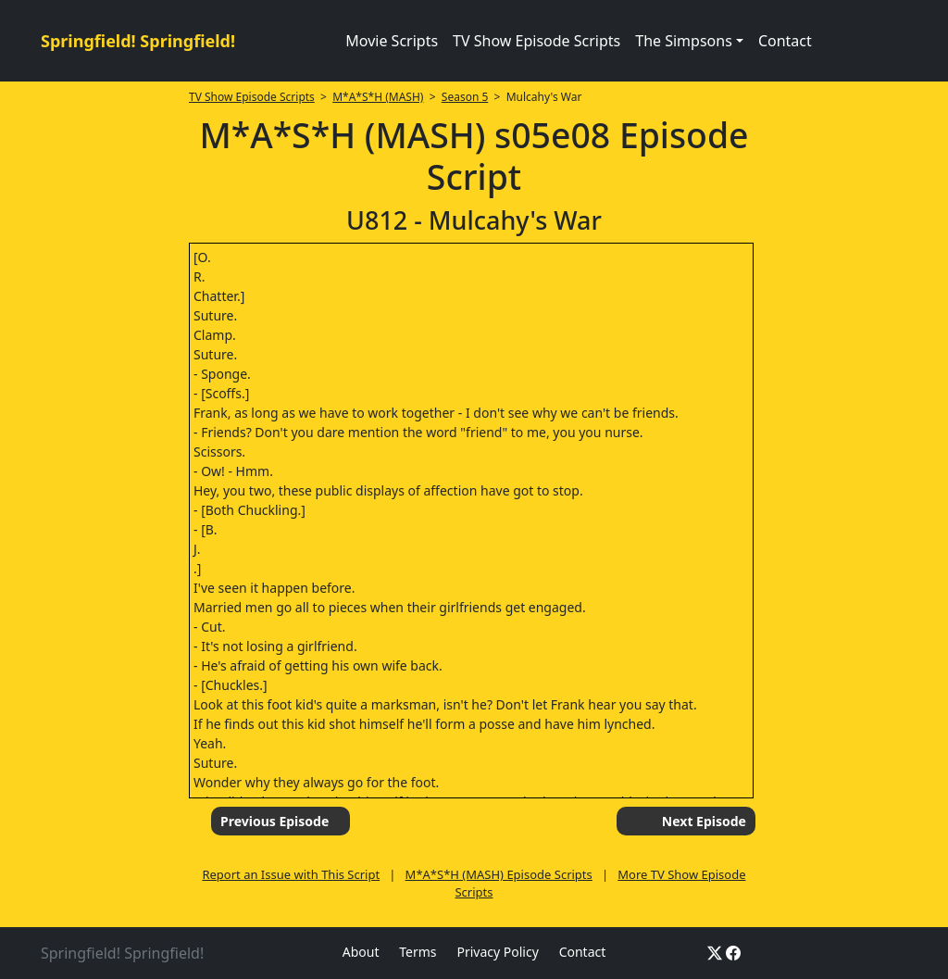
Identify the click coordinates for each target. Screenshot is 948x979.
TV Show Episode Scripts (536, 41)
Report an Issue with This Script (291, 874)
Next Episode (704, 821)
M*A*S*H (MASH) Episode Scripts (498, 874)
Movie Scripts (391, 41)
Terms (417, 951)
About (361, 951)
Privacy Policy (497, 951)
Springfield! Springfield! (138, 41)
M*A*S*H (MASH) (377, 97)
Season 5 (465, 97)
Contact (785, 41)
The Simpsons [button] (683, 41)
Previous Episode (274, 821)
